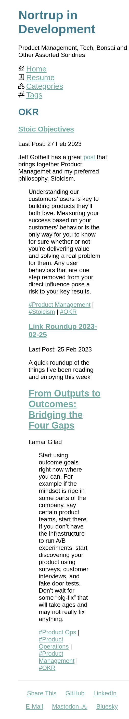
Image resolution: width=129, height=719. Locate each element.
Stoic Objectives (46, 129)
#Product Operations (54, 643)
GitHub (75, 693)
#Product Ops (57, 632)
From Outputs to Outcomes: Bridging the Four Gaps (64, 409)
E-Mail (34, 706)
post (89, 157)
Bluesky (107, 706)
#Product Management (60, 304)
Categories (44, 86)
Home (36, 69)
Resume (40, 77)
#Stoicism (42, 311)
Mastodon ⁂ (69, 706)
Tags (34, 95)
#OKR (68, 311)
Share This (42, 693)
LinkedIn (105, 693)
